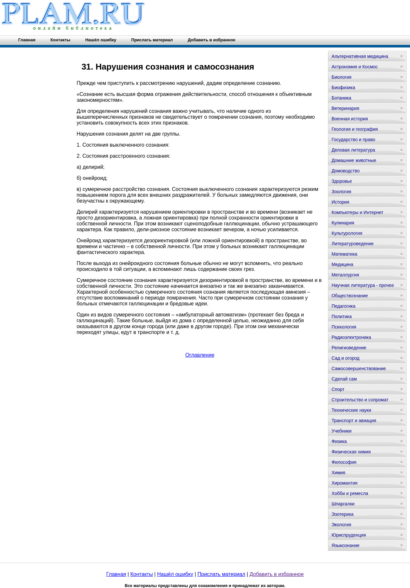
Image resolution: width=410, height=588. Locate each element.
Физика (339, 441)
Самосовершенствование (359, 368)
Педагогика (343, 306)
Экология (341, 524)
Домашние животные (354, 160)
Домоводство (346, 170)
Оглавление (199, 355)
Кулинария (343, 222)
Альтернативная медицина (360, 56)
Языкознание (346, 545)
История (340, 202)
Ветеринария (345, 108)
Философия (344, 462)
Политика (342, 316)
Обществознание (350, 295)
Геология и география (355, 129)
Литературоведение (353, 243)
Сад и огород (346, 358)
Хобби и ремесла (350, 493)
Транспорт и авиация (354, 420)
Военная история (350, 118)
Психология (344, 326)
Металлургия (345, 274)
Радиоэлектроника (351, 337)
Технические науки (351, 410)
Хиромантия (345, 483)
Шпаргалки (343, 503)
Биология (341, 77)
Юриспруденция (349, 535)
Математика (344, 254)
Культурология (347, 233)
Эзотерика (343, 514)
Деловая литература (353, 150)
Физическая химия (351, 451)
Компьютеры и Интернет (357, 212)
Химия (338, 472)
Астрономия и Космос (355, 66)
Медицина (342, 264)
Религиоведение (349, 347)
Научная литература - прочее (363, 285)
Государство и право (353, 139)
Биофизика (343, 87)
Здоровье (342, 181)
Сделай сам (344, 378)
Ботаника (341, 97)
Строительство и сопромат (360, 399)
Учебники (341, 431)
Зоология (341, 191)
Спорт (338, 389)
